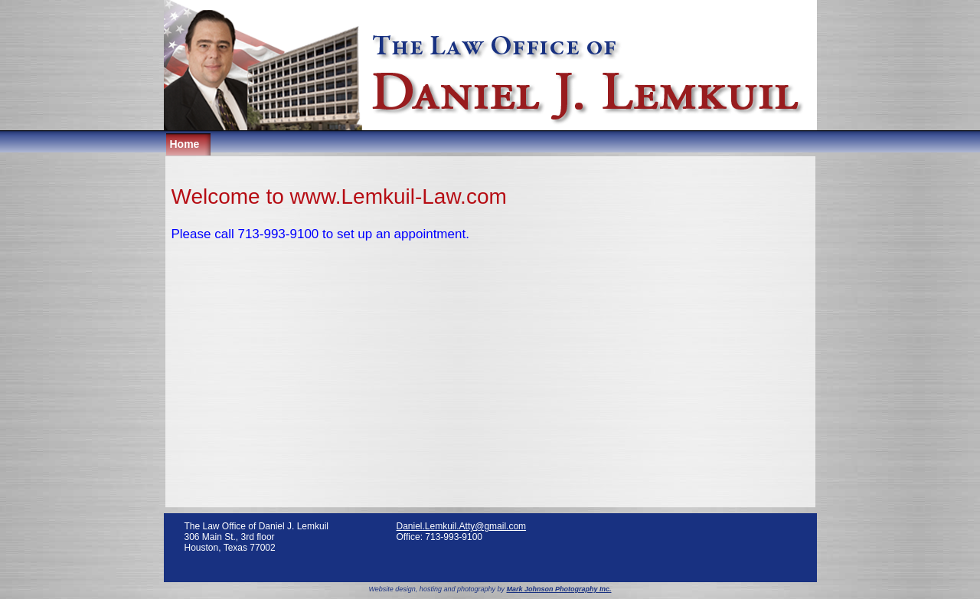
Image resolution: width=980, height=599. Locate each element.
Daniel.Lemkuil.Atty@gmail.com (462, 526)
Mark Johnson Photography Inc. (558, 589)
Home (185, 144)
